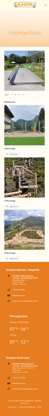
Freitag (13, 335)
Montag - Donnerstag (19, 322)
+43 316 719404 (19, 378)
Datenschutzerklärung (27, 407)
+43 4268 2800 (18, 290)
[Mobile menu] (45, 5)
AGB (39, 407)
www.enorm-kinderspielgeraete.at (25, 301)
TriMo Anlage (9, 148)
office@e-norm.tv (18, 295)
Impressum (12, 407)
